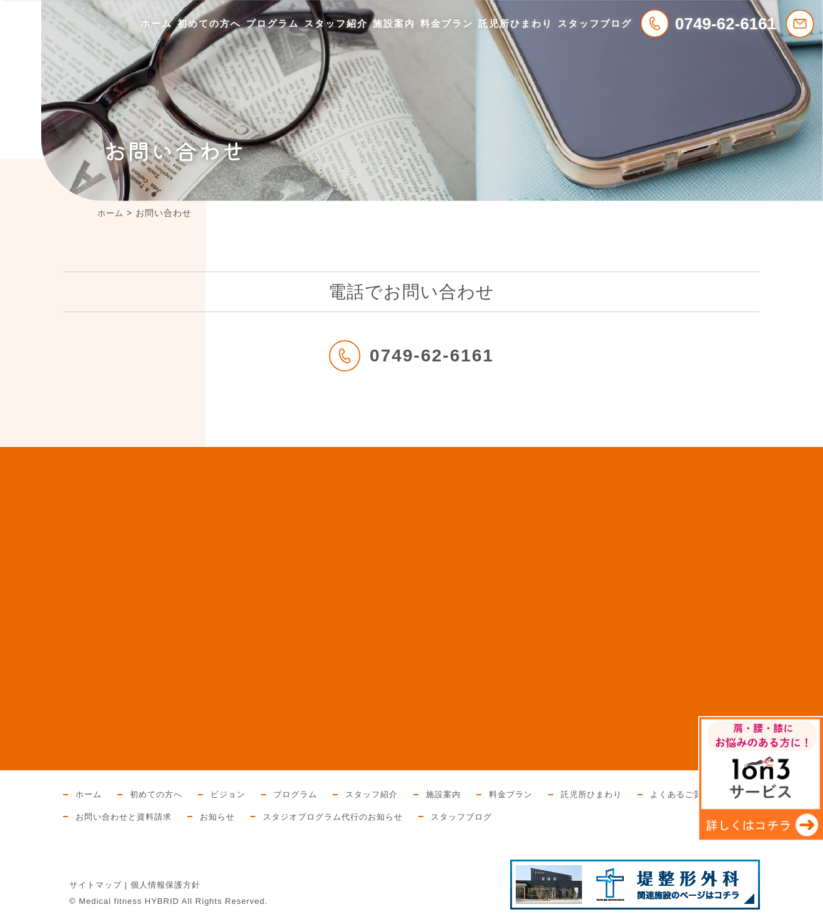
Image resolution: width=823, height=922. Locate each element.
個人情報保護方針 (165, 885)
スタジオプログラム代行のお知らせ (347, 816)
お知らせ (225, 816)
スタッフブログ (595, 23)
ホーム (156, 23)
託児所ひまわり (515, 23)
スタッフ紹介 (336, 23)
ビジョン (235, 794)
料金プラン (446, 23)
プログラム (272, 23)
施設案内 (394, 23)
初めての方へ (209, 23)
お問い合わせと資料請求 (127, 816)
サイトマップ (95, 885)
